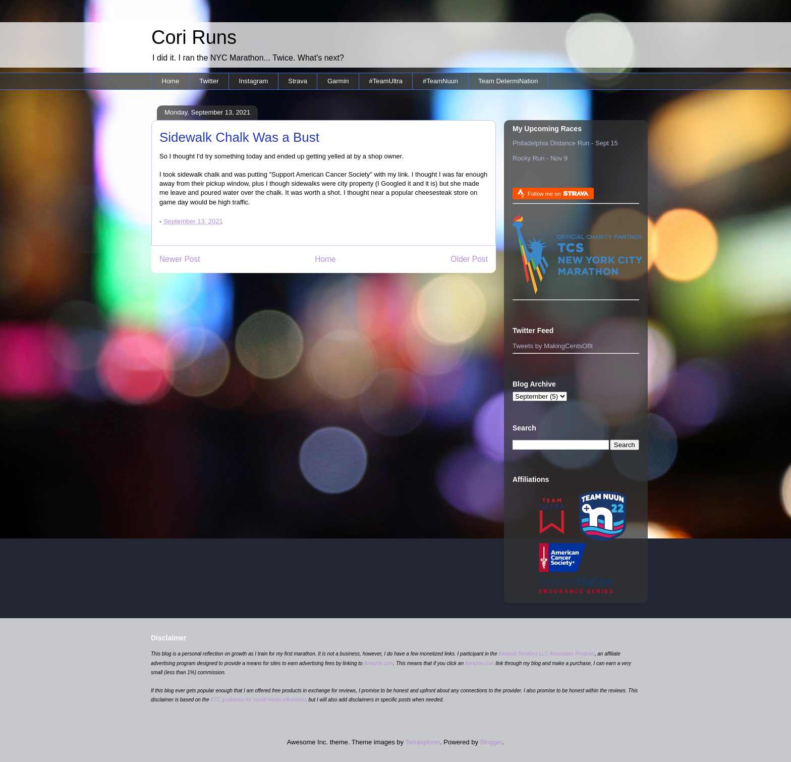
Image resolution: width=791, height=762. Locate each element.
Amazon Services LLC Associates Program (546, 654)
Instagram (253, 81)
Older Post (469, 259)
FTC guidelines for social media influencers (258, 699)
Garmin (338, 81)
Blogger (491, 742)
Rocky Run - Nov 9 (540, 158)
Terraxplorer (422, 742)
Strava (297, 81)
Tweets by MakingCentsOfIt (553, 346)
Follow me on (558, 193)
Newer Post (179, 259)
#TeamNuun (440, 81)
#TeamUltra (386, 81)
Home (171, 81)
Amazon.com (378, 663)
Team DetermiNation (508, 81)
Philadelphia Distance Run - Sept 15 (565, 143)
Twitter (208, 81)
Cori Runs (194, 37)
